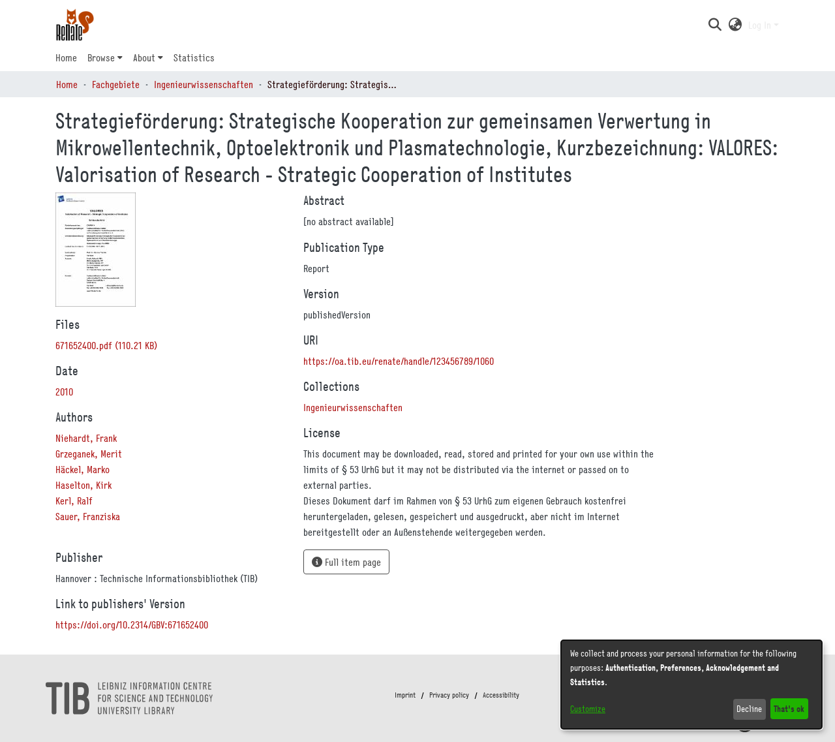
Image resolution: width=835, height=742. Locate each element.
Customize (587, 708)
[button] (714, 25)
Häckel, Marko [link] (82, 469)
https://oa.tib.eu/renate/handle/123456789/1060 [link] (398, 361)
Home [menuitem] (66, 57)
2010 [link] (64, 391)
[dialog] (691, 684)
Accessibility (501, 695)
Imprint (405, 695)
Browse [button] (101, 57)
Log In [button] (761, 25)
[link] (106, 345)
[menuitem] (105, 57)
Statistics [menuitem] (194, 57)
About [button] (144, 57)
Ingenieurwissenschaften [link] (203, 84)
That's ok (789, 708)
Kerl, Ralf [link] (74, 500)
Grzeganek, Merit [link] (88, 453)
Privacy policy (449, 695)
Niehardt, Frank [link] (86, 438)
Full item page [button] (346, 562)
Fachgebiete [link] (116, 84)
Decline (749, 708)
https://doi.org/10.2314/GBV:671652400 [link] (131, 624)
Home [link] (67, 84)
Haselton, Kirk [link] (83, 485)
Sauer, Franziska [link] (87, 516)
